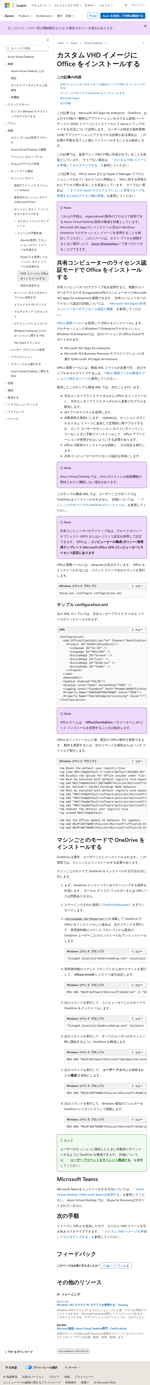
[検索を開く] (126, 5)
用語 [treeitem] (13, 78)
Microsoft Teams (70, 98)
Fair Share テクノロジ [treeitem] (27, 342)
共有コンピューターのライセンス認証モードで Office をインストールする (102, 86)
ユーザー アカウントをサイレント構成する (100, 1160)
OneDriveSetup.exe (115, 904)
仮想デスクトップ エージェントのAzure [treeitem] (31, 187)
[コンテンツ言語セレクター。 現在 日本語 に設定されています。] (11, 1367)
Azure (74, 43)
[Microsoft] (7, 5)
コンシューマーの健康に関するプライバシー (30, 1382)
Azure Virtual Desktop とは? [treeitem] (28, 71)
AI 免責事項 (10, 1377)
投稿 (67, 1377)
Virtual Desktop (93, 43)
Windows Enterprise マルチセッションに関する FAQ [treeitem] (30, 333)
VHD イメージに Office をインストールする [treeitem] (34, 276)
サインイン (138, 5)
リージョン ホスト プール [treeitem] (27, 157)
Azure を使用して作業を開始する (123, 16)
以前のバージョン (33, 1377)
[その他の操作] (143, 43)
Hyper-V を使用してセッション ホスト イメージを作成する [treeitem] (34, 261)
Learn (61, 43)
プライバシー (83, 1377)
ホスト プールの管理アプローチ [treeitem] (29, 140)
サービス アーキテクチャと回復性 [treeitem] (29, 87)
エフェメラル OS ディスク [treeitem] (30, 304)
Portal (93, 16)
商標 (84, 1382)
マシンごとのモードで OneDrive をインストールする (92, 93)
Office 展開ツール (69, 323)
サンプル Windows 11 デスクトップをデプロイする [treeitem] (29, 113)
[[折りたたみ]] (48, 40)
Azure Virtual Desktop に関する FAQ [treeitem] (30, 373)
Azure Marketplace (104, 243)
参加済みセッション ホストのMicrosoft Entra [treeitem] (31, 199)
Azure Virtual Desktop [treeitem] (21, 56)
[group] (102, 669)
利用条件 (70, 1382)
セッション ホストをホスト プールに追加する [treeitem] (31, 295)
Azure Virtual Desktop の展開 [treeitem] (28, 149)
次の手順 (65, 103)
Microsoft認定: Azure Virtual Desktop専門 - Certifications (92, 1328)
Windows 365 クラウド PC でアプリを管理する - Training (92, 1305)
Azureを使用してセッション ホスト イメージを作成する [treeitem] (33, 244)
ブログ (53, 1377)
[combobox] (27, 48)
